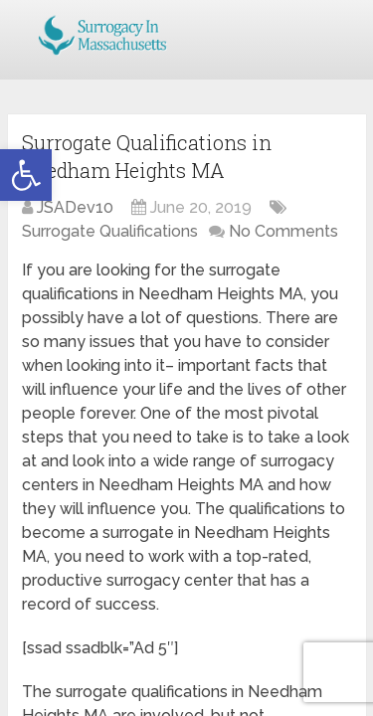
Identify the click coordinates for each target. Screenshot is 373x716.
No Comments (283, 231)
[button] (26, 175)
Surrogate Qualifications (110, 231)
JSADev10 (75, 207)
